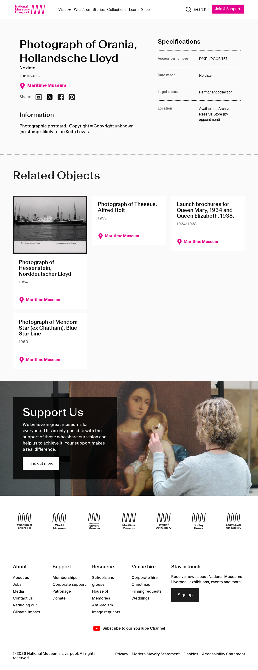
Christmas (141, 585)
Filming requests (147, 592)
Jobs (17, 585)
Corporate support (69, 585)
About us (21, 578)
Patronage (62, 592)
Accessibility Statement (223, 654)
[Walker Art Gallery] (163, 521)
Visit (62, 10)
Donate (59, 599)
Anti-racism (102, 605)
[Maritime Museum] (128, 521)
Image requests (106, 612)
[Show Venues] (69, 10)
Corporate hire (145, 578)
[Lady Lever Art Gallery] (233, 521)
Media (18, 592)
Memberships (65, 578)
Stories (99, 10)
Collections (116, 10)
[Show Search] (195, 9)
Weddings (141, 599)
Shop (145, 10)
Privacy (121, 654)
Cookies (190, 654)
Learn (134, 10)
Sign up (185, 595)
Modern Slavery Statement (156, 654)
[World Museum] (59, 521)
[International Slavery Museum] (94, 521)
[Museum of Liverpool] (24, 521)
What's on (82, 10)
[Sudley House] (198, 521)
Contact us (23, 599)
